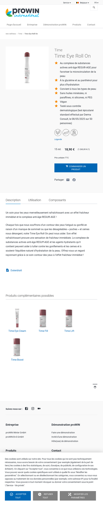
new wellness (11, 34)
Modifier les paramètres (78, 495)
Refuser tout (45, 495)
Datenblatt (14, 270)
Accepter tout (18, 495)
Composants (57, 200)
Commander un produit (77, 168)
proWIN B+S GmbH (15, 437)
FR (95, 3)
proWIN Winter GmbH (16, 432)
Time (20, 34)
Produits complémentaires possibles (30, 295)
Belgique (83, 3)
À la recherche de (94, 7)
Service (66, 3)
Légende (58, 139)
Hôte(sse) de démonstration (65, 441)
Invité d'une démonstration (64, 437)
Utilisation (34, 200)
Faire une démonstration (63, 432)
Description (13, 200)
